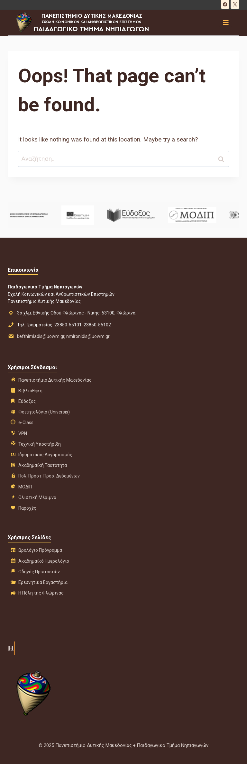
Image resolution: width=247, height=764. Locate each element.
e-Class (25, 422)
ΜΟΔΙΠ (25, 486)
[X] (235, 4)
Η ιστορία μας (10, 648)
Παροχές (27, 508)
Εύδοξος (27, 401)
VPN (22, 433)
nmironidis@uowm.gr (88, 336)
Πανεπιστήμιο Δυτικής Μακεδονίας (55, 380)
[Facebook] (225, 4)
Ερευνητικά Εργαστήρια (43, 582)
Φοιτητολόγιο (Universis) (44, 411)
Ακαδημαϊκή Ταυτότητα (42, 465)
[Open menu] (225, 22)
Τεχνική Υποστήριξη (39, 444)
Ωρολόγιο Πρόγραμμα (40, 550)
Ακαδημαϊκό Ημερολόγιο (43, 561)
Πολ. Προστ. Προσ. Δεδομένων (49, 475)
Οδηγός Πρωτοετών (39, 571)
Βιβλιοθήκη (30, 390)
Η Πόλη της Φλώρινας (41, 593)
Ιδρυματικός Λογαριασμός (45, 454)
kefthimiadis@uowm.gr (40, 336)
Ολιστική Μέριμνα (37, 497)
